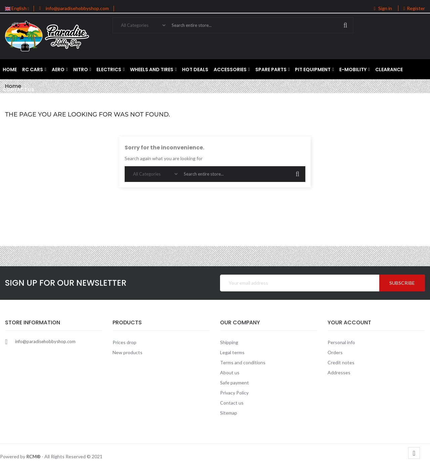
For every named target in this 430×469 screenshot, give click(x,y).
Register (414, 8)
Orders (335, 352)
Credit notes (341, 362)
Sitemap (228, 413)
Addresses (339, 372)
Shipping (229, 342)
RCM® (33, 456)
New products (127, 352)
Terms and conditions (242, 362)
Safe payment (234, 382)
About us (230, 372)
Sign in (383, 8)
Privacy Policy (234, 392)
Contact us (232, 403)
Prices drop (124, 342)
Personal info (341, 342)
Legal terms (232, 352)
